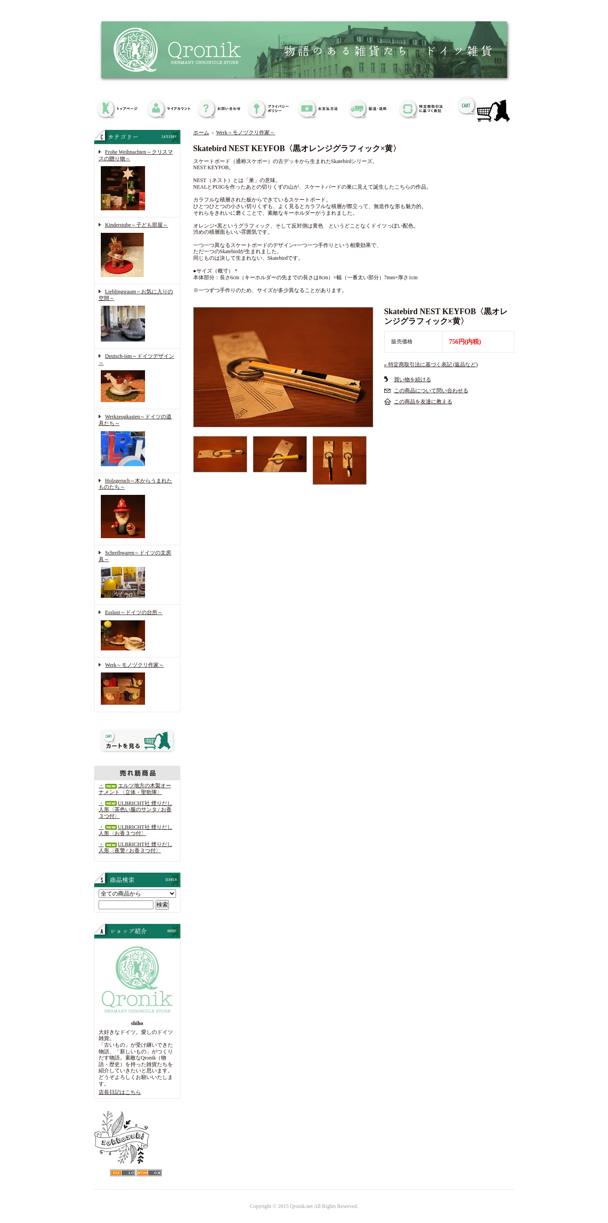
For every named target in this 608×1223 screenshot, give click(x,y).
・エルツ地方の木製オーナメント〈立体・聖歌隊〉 (135, 788)
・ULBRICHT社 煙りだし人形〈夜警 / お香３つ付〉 (135, 847)
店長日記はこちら (120, 1092)
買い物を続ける (412, 379)
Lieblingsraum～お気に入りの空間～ (137, 316)
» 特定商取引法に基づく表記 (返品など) (431, 364)
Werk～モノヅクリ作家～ (137, 684)
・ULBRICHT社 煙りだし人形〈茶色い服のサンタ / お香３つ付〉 (135, 809)
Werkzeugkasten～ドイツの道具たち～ (137, 441)
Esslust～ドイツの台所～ (137, 631)
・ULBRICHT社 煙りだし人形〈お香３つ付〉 (135, 830)
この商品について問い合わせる (431, 390)
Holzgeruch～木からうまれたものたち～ (137, 509)
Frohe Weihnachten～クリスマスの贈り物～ (137, 181)
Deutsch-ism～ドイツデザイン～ (137, 378)
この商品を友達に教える (423, 402)
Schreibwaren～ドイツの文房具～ (137, 575)
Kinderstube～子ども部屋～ (137, 250)
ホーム (201, 132)
